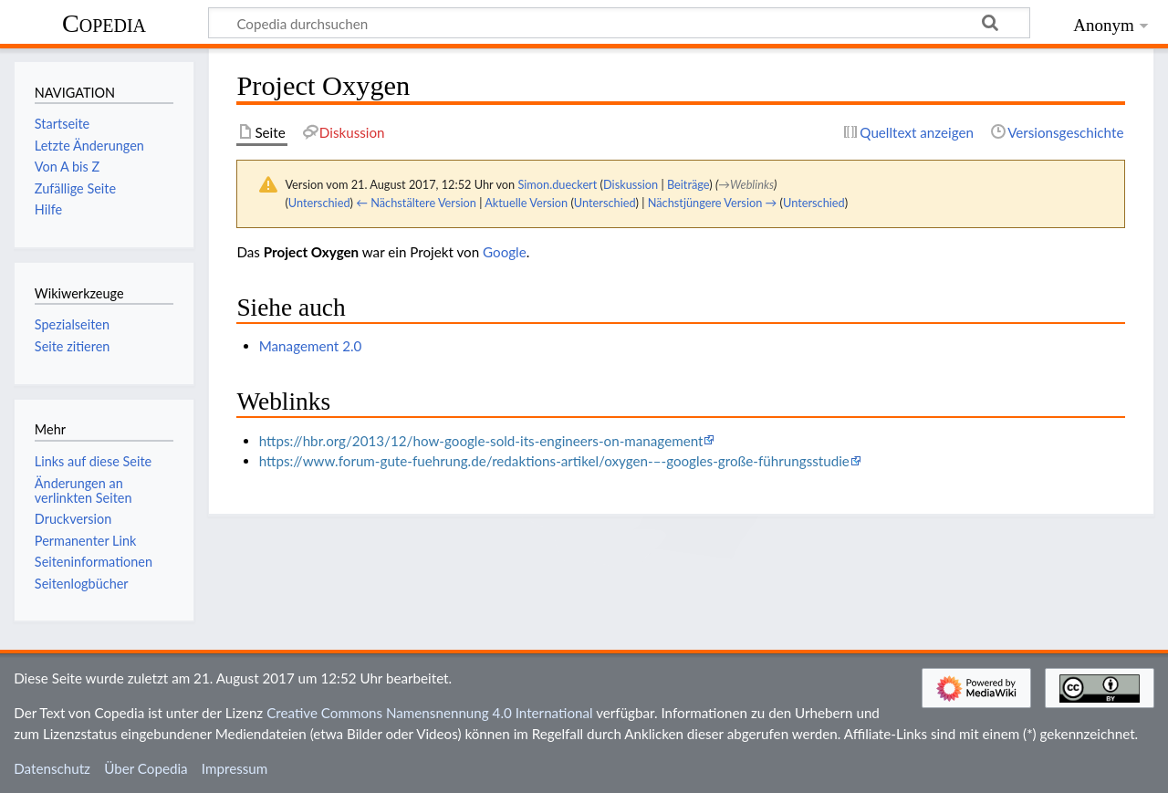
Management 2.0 (310, 346)
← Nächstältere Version (416, 202)
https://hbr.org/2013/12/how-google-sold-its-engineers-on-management (481, 441)
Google (505, 252)
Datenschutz (52, 768)
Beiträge (688, 184)
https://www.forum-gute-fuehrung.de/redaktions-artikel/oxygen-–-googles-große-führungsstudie (554, 461)
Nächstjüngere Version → (712, 202)
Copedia (104, 23)
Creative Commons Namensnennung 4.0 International (429, 712)
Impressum (235, 768)
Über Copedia (145, 768)
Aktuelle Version (526, 202)
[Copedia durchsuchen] (619, 22)
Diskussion (630, 184)
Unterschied (319, 202)
